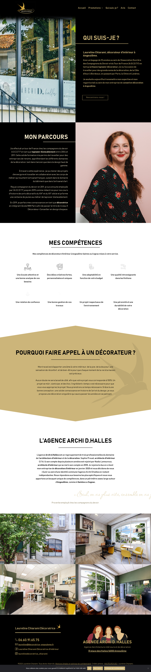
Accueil (82, 8)
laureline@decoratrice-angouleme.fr (36, 645)
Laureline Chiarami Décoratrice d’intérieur (38, 649)
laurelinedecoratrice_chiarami (33, 654)
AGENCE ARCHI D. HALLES (107, 642)
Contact (132, 8)
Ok (89, 668)
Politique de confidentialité (114, 668)
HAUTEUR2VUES (110, 664)
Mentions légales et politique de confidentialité (73, 664)
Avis (123, 8)
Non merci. (98, 668)
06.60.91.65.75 (28, 640)
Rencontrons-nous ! (99, 97)
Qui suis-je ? (112, 8)
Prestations (94, 8)
